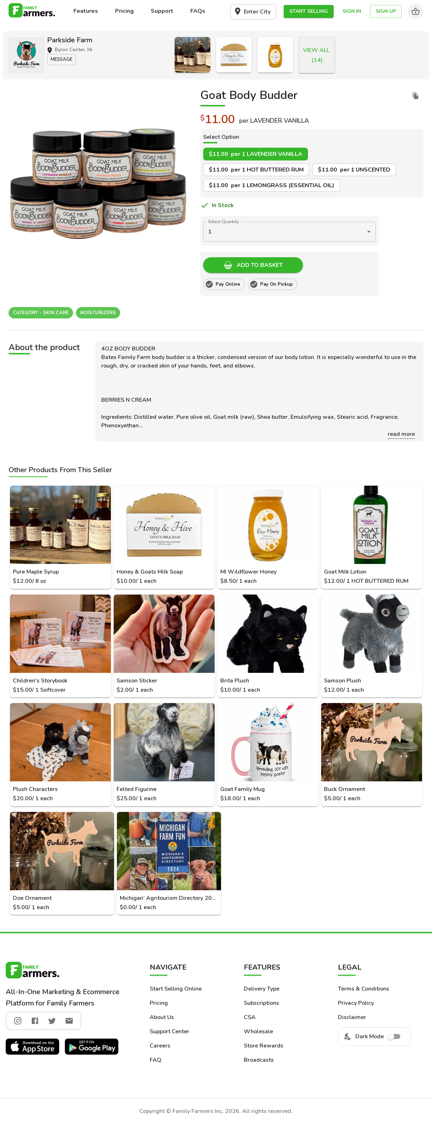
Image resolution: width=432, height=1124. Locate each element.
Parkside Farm (69, 40)
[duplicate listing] (415, 96)
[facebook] (34, 1020)
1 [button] (210, 232)
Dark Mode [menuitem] (374, 1036)
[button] (309, 11)
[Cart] (415, 11)
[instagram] (17, 1020)
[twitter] (52, 1020)
